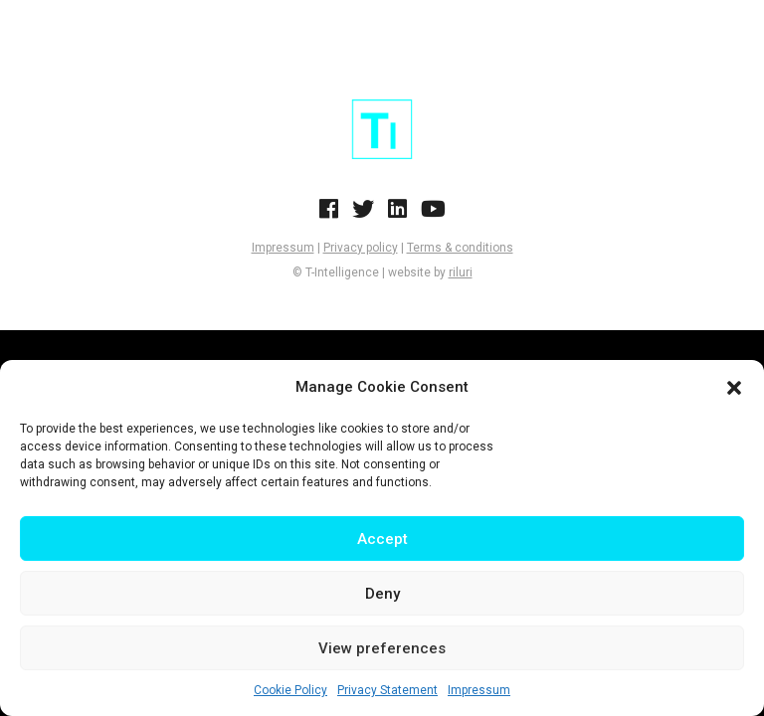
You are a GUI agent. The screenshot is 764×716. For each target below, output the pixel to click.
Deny (382, 594)
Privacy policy (360, 248)
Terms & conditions (460, 248)
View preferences (382, 648)
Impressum (479, 690)
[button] (734, 388)
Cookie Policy (290, 690)
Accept (382, 539)
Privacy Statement (387, 690)
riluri (461, 272)
